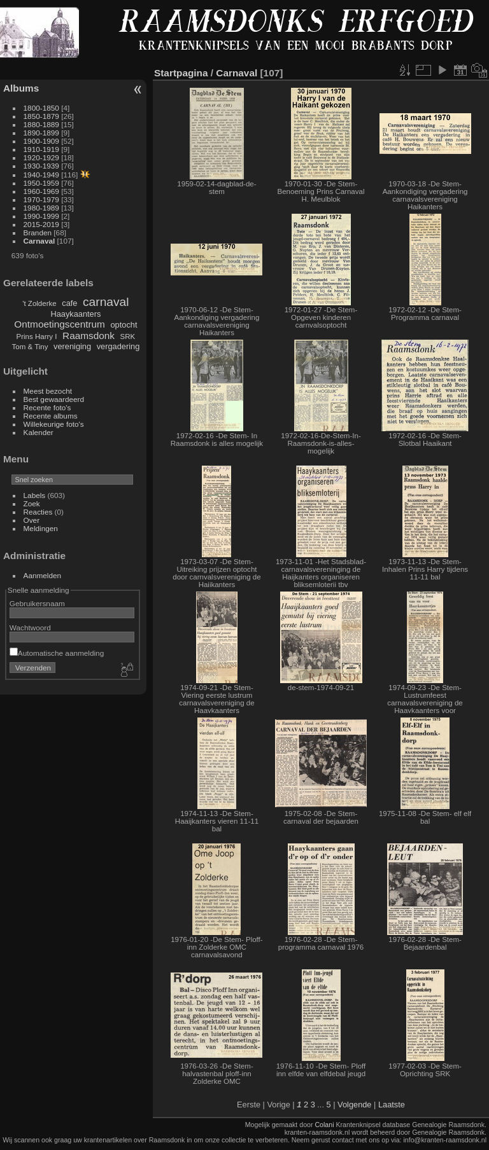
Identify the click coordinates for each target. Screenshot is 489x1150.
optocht (123, 324)
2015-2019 (41, 224)
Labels (35, 495)
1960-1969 (41, 191)
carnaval (106, 301)
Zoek (32, 503)
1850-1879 (41, 116)
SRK (128, 336)
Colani (324, 1124)
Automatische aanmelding (57, 653)
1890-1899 (41, 132)
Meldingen (41, 528)
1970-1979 (41, 199)
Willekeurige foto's (54, 424)
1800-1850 (41, 108)
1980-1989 (41, 208)
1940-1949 (41, 174)
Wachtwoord (30, 627)
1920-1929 (41, 157)
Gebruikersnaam (37, 603)
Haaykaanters (75, 314)
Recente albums (51, 416)
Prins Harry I (37, 336)
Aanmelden (43, 575)
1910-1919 (41, 149)
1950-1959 (41, 183)
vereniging (72, 346)
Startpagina (181, 72)
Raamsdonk (88, 335)
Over (32, 520)
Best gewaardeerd (54, 399)
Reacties (38, 512)
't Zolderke (39, 303)
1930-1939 (41, 166)
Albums (21, 88)
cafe (69, 303)
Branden (38, 232)
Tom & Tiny (30, 346)
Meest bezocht (48, 391)
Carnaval (39, 241)
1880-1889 (41, 124)
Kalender (38, 432)
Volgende (354, 1104)
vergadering (118, 346)
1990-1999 (41, 216)
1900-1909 (41, 141)
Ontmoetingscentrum (59, 324)
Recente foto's (47, 407)
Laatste (391, 1104)
